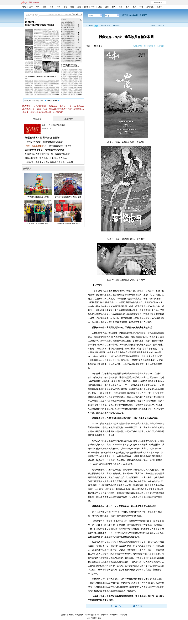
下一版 (56, 101)
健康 (107, 7)
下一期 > (160, 25)
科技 (58, 7)
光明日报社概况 (67, 615)
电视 (127, 7)
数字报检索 (105, 25)
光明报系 (149, 7)
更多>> (159, 7)
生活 (79, 7)
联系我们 (96, 615)
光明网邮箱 (114, 615)
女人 (113, 7)
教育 (65, 7)
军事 (93, 7)
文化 (51, 7)
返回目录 (116, 25)
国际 (31, 7)
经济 (72, 7)
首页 (30, 2)
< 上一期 (152, 25)
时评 (38, 7)
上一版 (48, 101)
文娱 (120, 7)
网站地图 (123, 615)
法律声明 (104, 615)
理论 (44, 7)
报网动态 (88, 615)
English (36, 2)
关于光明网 (79, 615)
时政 (24, 7)
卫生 (100, 7)
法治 (86, 7)
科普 (141, 7)
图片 (134, 7)
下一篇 (115, 606)
